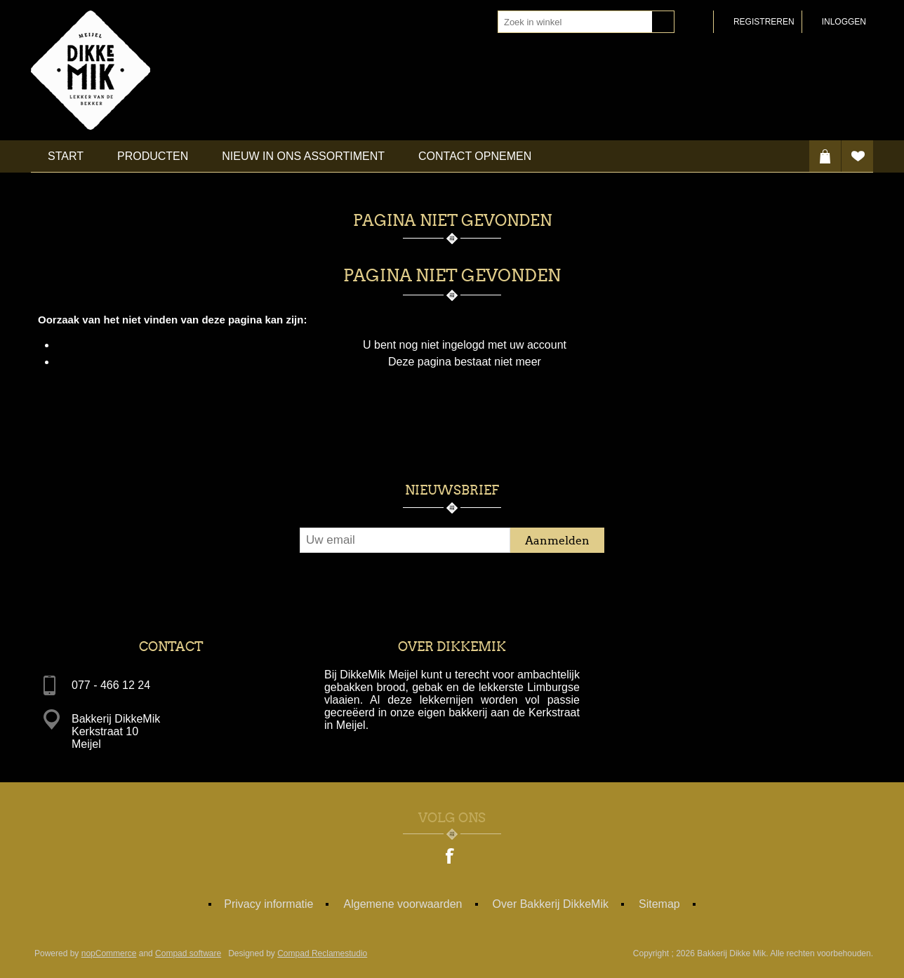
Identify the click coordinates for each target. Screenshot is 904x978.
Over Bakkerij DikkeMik (551, 904)
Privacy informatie (268, 904)
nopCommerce (109, 953)
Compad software (188, 953)
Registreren (764, 22)
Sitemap (659, 904)
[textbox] (575, 22)
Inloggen (844, 22)
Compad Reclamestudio (322, 953)
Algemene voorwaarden (403, 904)
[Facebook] (450, 857)
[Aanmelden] (405, 540)
